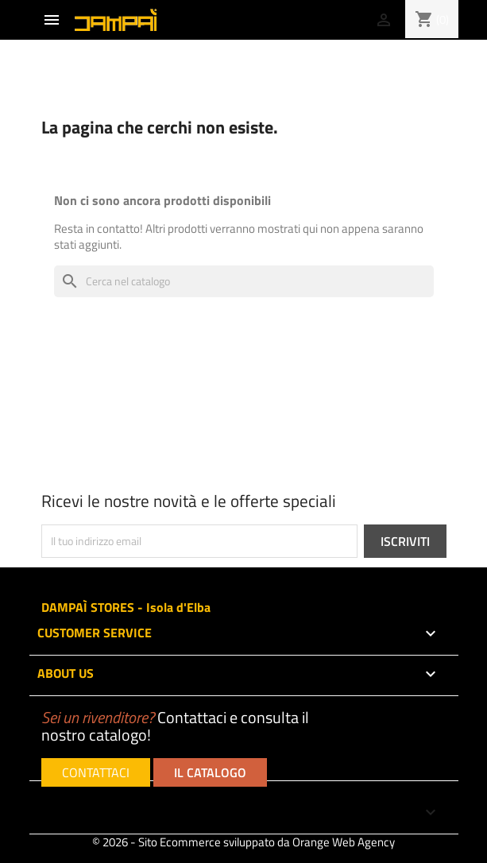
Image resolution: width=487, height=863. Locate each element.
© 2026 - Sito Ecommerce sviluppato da (243, 842)
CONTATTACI (95, 772)
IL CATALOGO (210, 772)
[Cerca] (244, 281)
